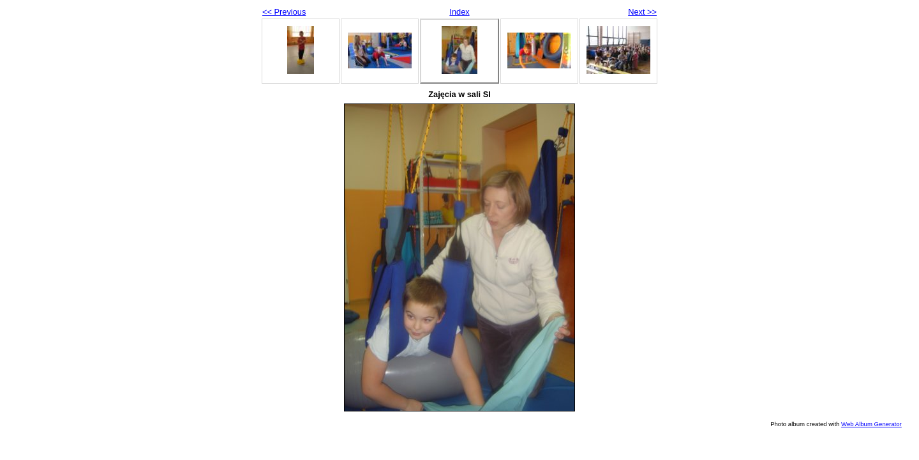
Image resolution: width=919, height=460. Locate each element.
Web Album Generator (871, 423)
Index (459, 12)
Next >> (642, 12)
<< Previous (284, 12)
